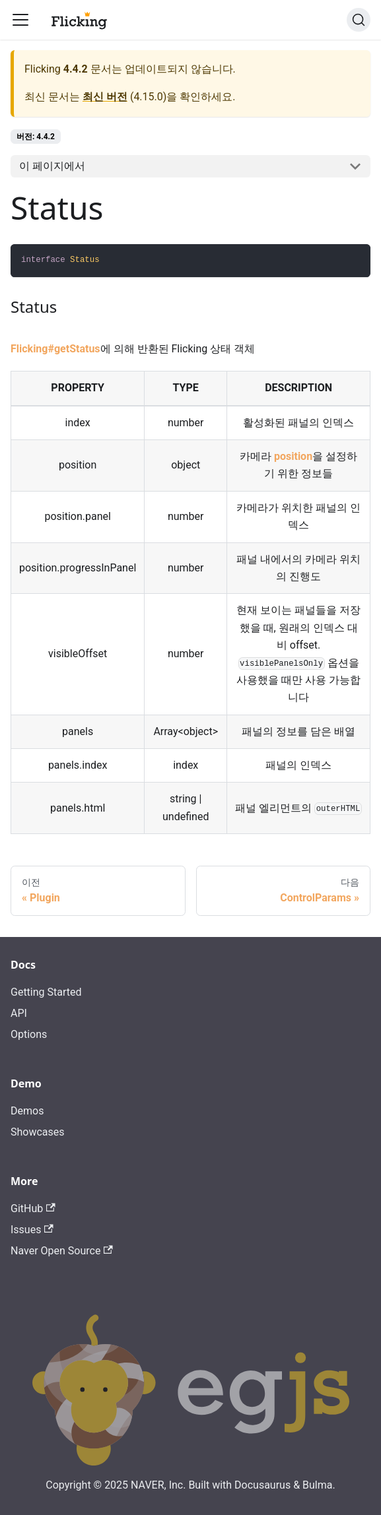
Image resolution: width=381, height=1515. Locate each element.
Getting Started (46, 992)
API (19, 1013)
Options (29, 1034)
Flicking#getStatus (55, 348)
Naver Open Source (62, 1250)
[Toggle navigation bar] (20, 20)
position (293, 456)
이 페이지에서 (52, 166)
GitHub (33, 1208)
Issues (32, 1229)
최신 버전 (105, 96)
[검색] (358, 20)
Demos (27, 1111)
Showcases (38, 1132)
